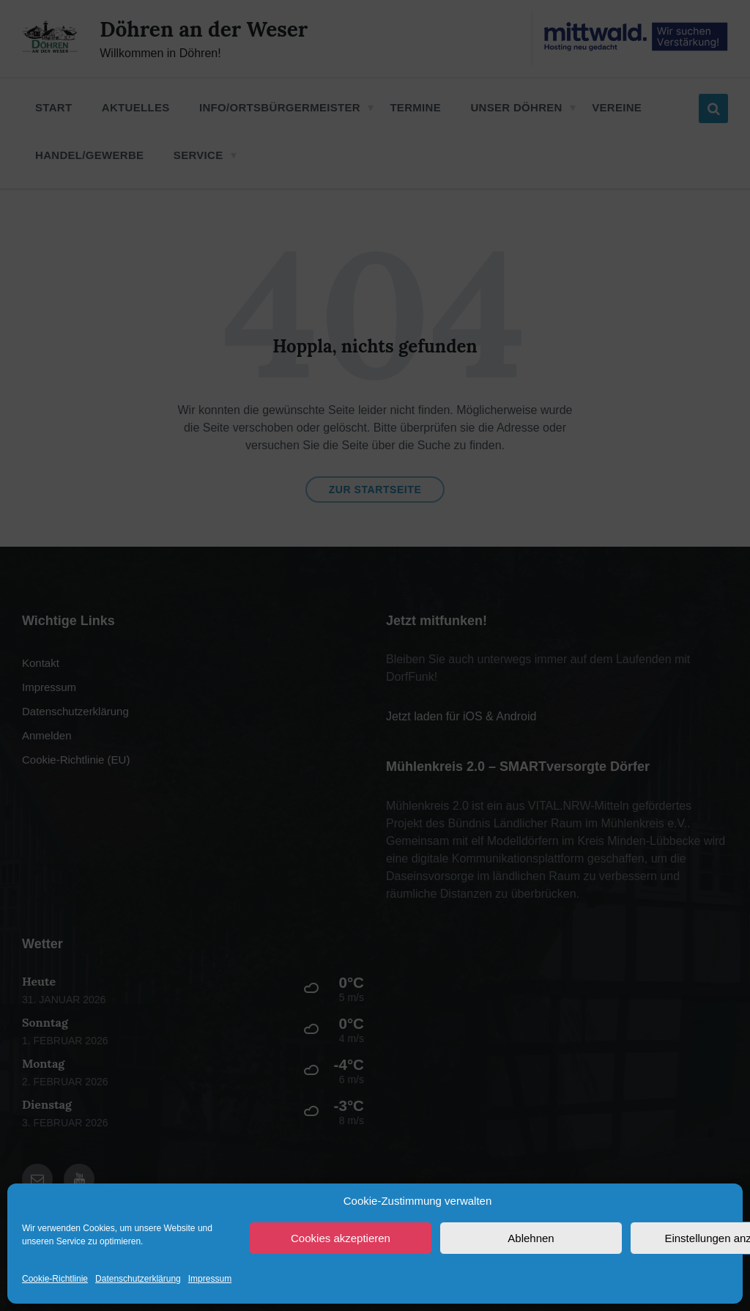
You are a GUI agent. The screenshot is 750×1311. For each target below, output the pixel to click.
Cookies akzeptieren (340, 1238)
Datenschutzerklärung (138, 1279)
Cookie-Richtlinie (55, 1279)
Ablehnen (531, 1238)
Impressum (209, 1279)
